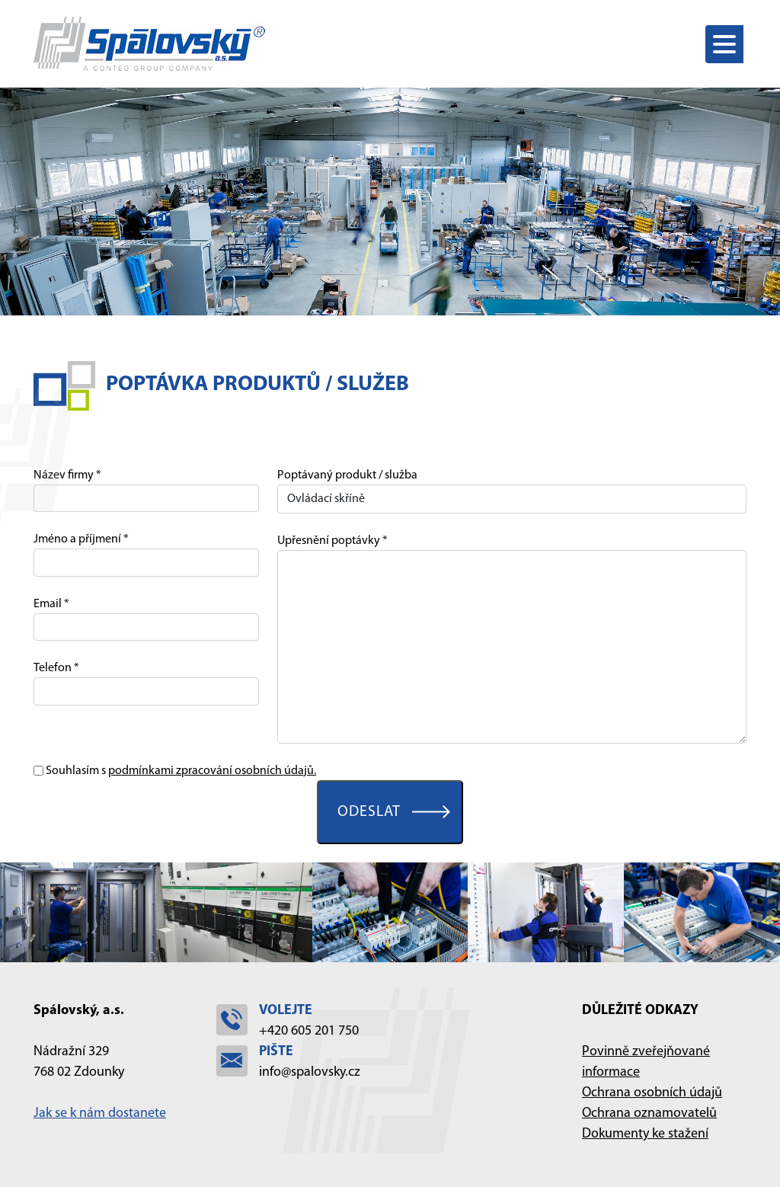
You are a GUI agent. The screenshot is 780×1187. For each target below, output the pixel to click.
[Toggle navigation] (725, 44)
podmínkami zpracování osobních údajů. (212, 771)
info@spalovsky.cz (309, 1072)
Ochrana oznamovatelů (649, 1113)
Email (48, 604)
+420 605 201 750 (309, 1031)
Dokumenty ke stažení (645, 1134)
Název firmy (64, 475)
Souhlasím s (181, 771)
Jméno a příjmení (77, 539)
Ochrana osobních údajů (652, 1093)
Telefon (53, 668)
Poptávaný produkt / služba (347, 475)
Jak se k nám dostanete (100, 1113)
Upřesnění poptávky (328, 541)
